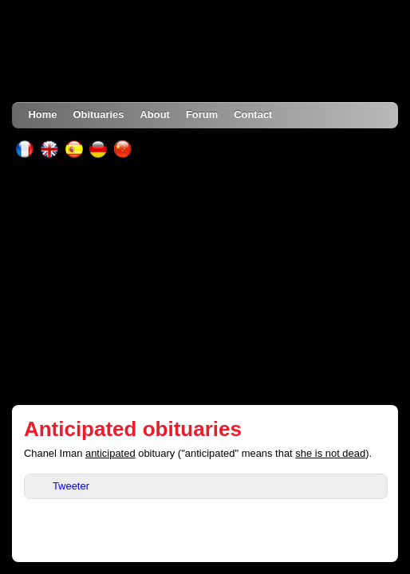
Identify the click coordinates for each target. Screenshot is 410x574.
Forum (202, 114)
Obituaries (98, 114)
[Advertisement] (205, 281)
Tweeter (71, 486)
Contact (253, 114)
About (154, 114)
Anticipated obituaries (133, 429)
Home (42, 114)
